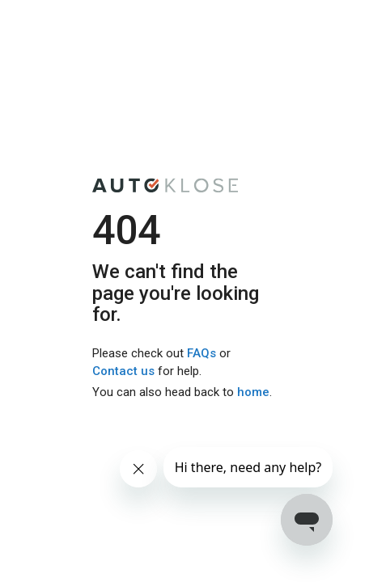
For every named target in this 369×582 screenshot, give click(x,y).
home (253, 392)
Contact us (123, 371)
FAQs (201, 354)
